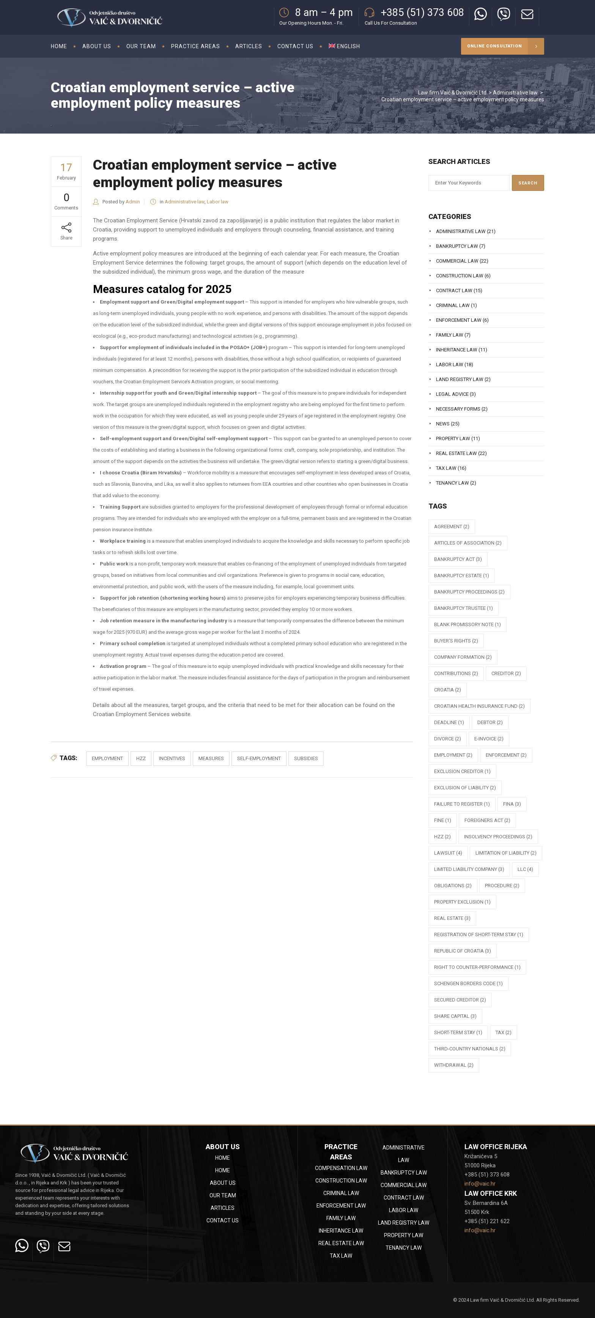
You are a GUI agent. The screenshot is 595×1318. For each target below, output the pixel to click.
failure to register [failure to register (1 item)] (462, 804)
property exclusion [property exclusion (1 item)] (462, 902)
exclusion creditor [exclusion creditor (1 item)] (462, 771)
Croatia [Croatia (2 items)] (447, 690)
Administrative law (515, 92)
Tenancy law (452, 483)
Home (222, 1158)
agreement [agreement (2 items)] (451, 526)
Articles (223, 1208)
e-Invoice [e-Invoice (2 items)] (489, 739)
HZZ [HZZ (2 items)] (442, 836)
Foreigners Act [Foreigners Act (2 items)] (487, 820)
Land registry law (459, 379)
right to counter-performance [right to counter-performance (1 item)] (477, 967)
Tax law (446, 468)
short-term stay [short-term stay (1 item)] (458, 1032)
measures (211, 758)
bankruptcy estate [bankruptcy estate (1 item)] (461, 575)
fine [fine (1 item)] (442, 820)
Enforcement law (459, 320)
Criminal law (453, 305)
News (443, 424)
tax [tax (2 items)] (504, 1032)
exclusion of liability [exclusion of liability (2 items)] (465, 787)
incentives (172, 758)
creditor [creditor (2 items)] (506, 673)
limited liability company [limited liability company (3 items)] (469, 869)
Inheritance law (456, 350)
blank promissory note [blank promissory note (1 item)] (467, 624)
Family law (449, 335)
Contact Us (222, 1220)
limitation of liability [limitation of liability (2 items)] (506, 853)
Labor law (217, 202)
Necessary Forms (458, 409)
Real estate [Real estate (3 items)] (452, 918)
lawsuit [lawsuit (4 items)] (448, 853)
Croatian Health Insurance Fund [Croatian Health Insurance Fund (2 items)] (479, 706)
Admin (133, 202)
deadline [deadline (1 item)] (449, 722)
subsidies (306, 758)
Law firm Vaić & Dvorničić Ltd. (453, 92)
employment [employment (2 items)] (453, 755)
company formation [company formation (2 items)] (463, 657)
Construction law (459, 276)
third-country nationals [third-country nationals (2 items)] (469, 1049)
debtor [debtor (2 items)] (490, 722)
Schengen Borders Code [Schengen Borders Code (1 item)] (468, 983)
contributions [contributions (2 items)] (456, 673)
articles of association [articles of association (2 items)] (468, 543)
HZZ (141, 758)
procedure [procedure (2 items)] (502, 885)
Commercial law (457, 261)
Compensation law (341, 1168)
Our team (222, 1195)
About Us (223, 1183)
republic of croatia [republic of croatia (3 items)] (462, 951)
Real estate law (456, 453)
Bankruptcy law (457, 246)
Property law (453, 438)
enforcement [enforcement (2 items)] (506, 755)
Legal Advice (452, 394)
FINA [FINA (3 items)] (512, 804)
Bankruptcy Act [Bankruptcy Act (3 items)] (458, 559)
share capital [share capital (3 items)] (455, 1016)
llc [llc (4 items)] (525, 869)
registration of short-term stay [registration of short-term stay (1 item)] (478, 934)
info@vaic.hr (480, 1183)
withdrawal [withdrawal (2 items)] (454, 1065)
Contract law (454, 290)
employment (107, 758)
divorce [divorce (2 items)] (447, 739)
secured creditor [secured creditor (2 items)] (460, 1000)
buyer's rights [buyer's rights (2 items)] (456, 641)
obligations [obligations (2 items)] (453, 885)
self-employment (259, 758)
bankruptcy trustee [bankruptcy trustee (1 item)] (463, 608)
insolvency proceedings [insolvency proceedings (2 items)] (498, 836)
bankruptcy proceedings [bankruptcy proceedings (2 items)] (469, 592)
